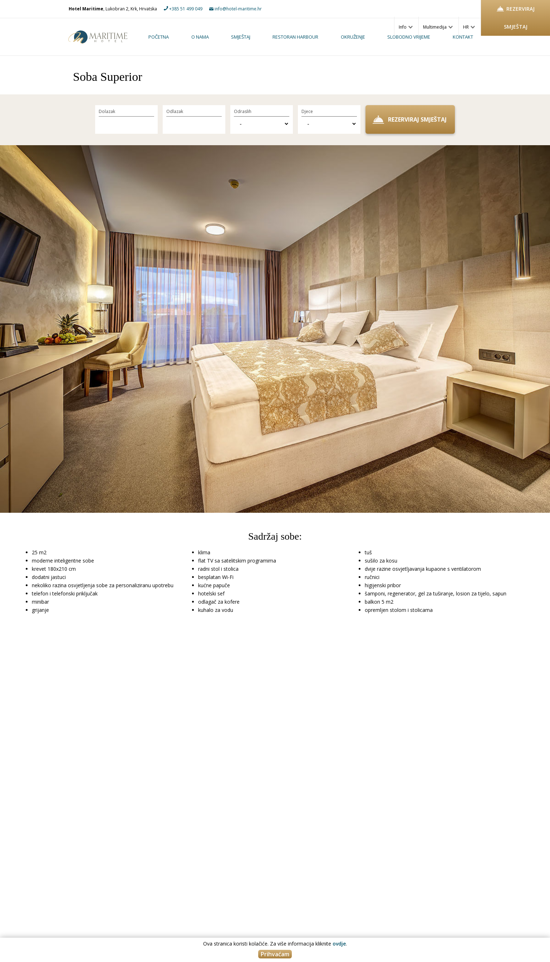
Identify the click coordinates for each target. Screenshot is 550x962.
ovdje (339, 943)
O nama (200, 37)
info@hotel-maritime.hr (235, 9)
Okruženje (353, 37)
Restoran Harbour (295, 37)
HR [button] (469, 27)
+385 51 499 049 (183, 9)
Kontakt (463, 37)
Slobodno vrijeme (408, 37)
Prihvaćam (275, 954)
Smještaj (240, 37)
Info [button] (406, 27)
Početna (158, 37)
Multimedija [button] (438, 27)
